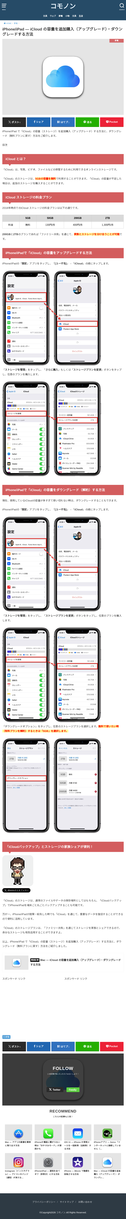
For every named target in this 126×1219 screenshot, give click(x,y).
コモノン (63, 6)
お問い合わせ (85, 1202)
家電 (61, 16)
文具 (45, 16)
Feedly (73, 1089)
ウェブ (53, 16)
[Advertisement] (28, 1002)
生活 (81, 16)
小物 (67, 16)
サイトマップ (67, 1202)
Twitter (56, 1089)
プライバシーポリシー (44, 1202)
